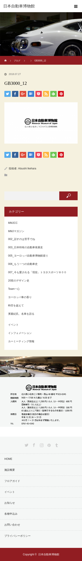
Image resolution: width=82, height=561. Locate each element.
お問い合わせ (12, 524)
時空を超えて (16, 305)
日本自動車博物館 (48, 554)
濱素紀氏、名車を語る (21, 313)
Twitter (26, 444)
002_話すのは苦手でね (21, 239)
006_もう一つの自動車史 (23, 264)
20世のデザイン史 (18, 280)
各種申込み (10, 513)
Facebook (33, 444)
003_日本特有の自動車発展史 (25, 247)
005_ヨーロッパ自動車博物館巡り (28, 255)
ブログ (17, 60)
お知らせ (9, 502)
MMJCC (12, 222)
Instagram (41, 444)
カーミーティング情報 (21, 341)
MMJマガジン (16, 231)
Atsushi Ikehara (27, 168)
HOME (8, 458)
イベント (13, 324)
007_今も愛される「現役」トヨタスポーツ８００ (37, 272)
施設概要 (9, 469)
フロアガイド (12, 481)
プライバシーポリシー (17, 535)
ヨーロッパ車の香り (20, 297)
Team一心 (14, 288)
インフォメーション (20, 333)
